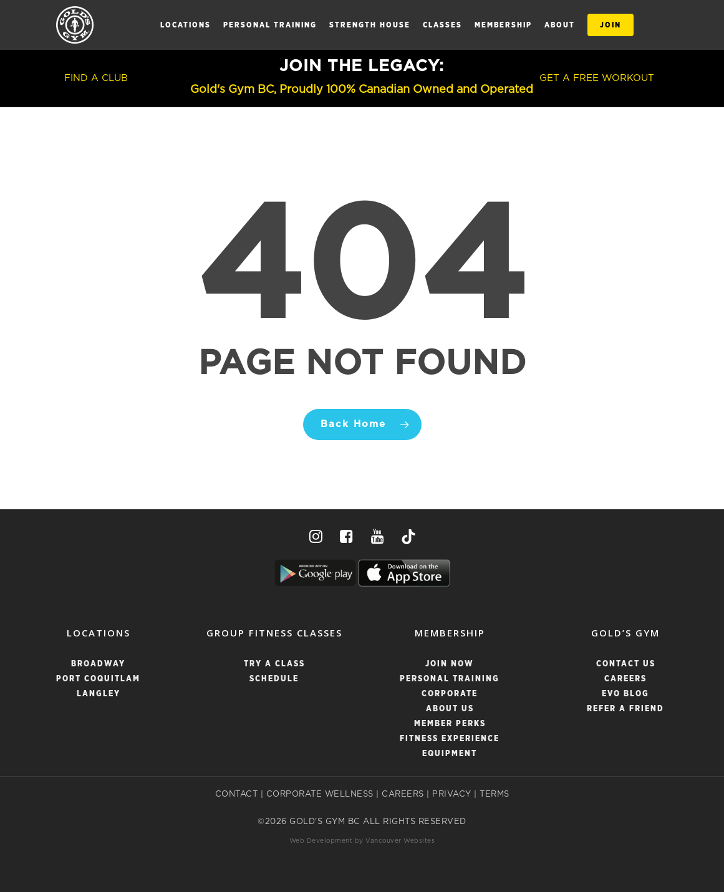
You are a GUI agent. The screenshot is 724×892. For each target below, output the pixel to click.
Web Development (321, 841)
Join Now (449, 664)
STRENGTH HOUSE (369, 25)
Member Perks (450, 724)
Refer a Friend (625, 709)
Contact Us (625, 664)
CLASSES (442, 25)
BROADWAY (98, 664)
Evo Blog (625, 694)
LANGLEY (98, 694)
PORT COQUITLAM (98, 679)
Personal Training (270, 25)
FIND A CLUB (96, 78)
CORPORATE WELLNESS (320, 794)
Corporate (450, 694)
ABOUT (559, 25)
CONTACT (236, 794)
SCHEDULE (274, 679)
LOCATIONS (185, 25)
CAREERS (403, 794)
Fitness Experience (450, 739)
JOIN (610, 25)
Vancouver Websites (400, 841)
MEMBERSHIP (503, 25)
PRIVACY (451, 794)
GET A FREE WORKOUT (596, 78)
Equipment (449, 754)
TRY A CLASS (274, 664)
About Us (450, 709)
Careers (625, 679)
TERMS (494, 794)
